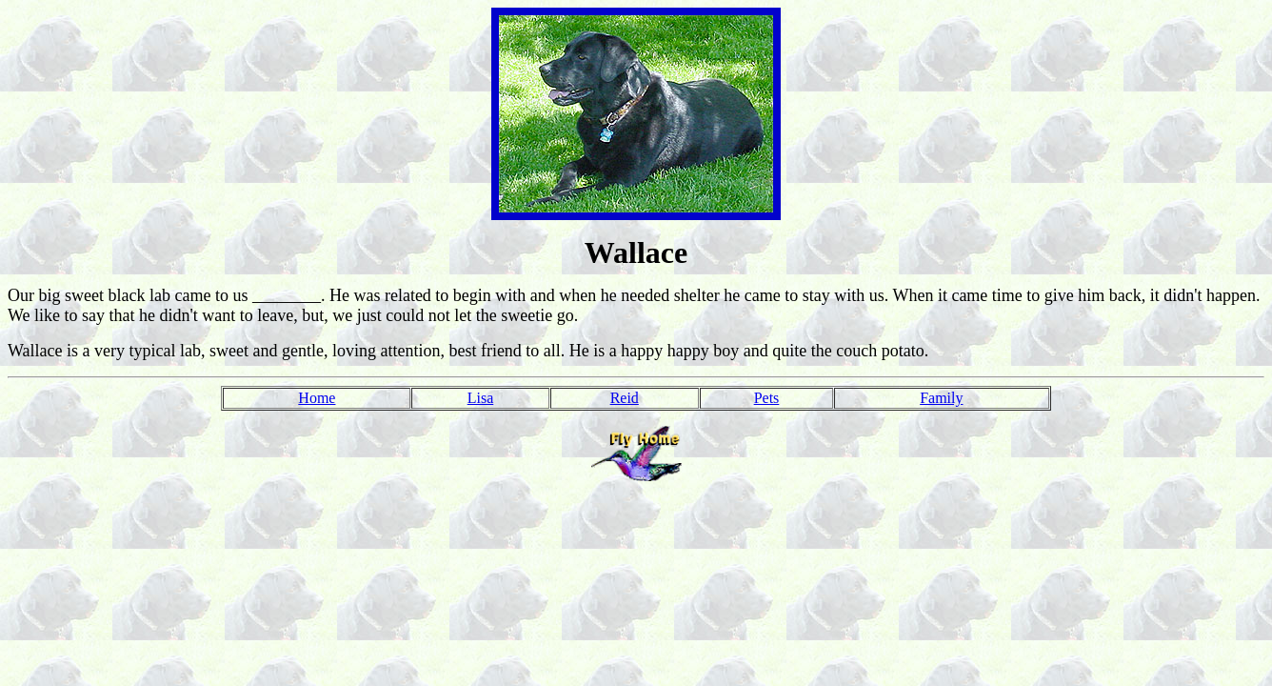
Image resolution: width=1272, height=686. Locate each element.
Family (941, 398)
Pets (767, 398)
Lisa (480, 398)
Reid (624, 398)
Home (316, 398)
